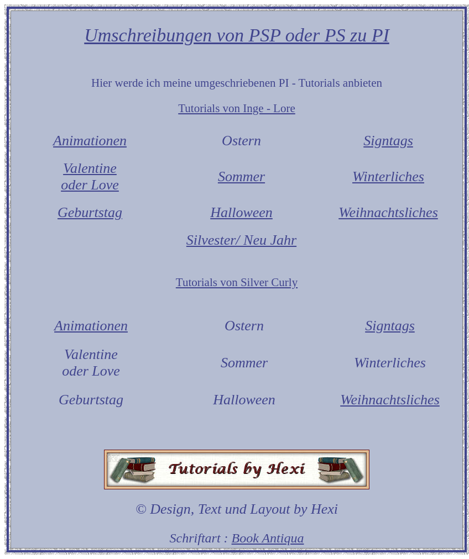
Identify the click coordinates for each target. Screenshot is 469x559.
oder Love (90, 185)
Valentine (90, 168)
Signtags (388, 141)
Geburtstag (90, 212)
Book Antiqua (268, 538)
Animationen (90, 141)
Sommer (241, 176)
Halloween (241, 212)
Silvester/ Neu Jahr (241, 240)
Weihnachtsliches (388, 212)
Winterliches (388, 176)
